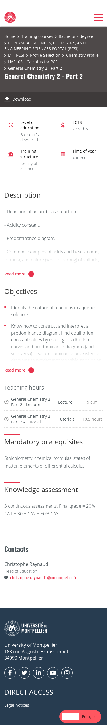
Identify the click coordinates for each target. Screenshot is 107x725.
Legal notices (16, 705)
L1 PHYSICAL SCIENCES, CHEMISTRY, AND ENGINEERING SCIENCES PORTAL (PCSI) (45, 45)
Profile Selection (45, 55)
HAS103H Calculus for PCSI (33, 61)
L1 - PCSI (16, 55)
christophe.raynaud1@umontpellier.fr (43, 577)
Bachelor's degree (76, 36)
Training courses (37, 36)
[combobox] (70, 716)
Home (9, 36)
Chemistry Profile (82, 55)
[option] (89, 716)
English (70, 716)
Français (89, 716)
